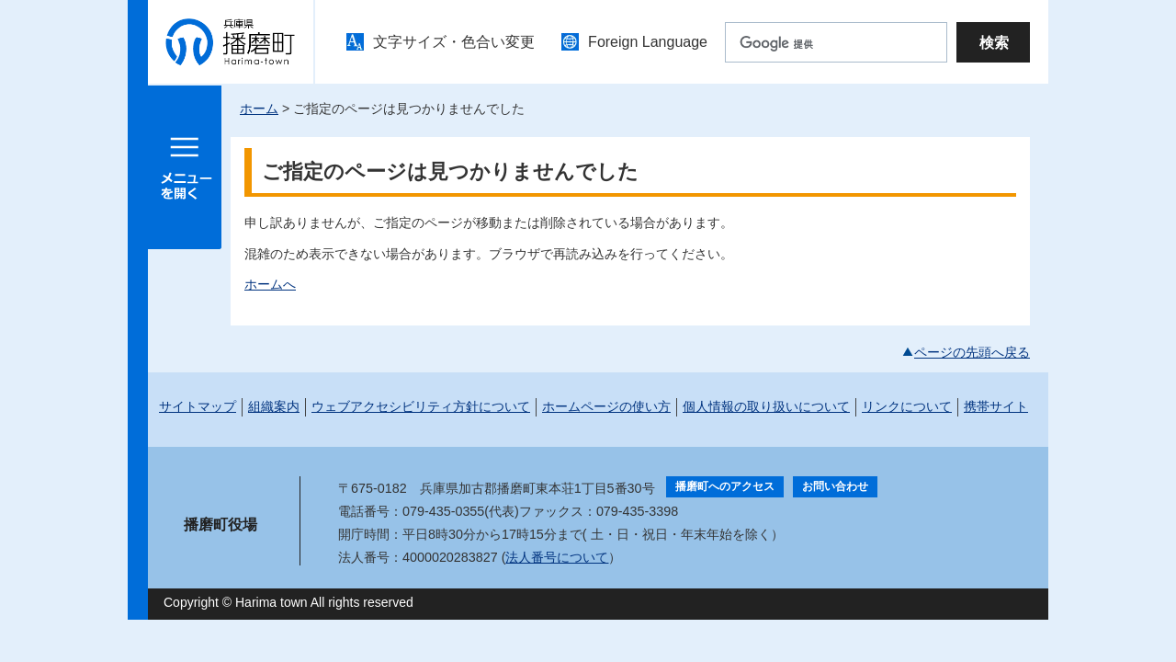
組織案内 (274, 406)
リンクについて (907, 406)
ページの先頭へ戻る (972, 352)
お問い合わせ (835, 486)
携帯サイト (996, 406)
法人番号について (556, 557)
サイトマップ (197, 406)
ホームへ (270, 284)
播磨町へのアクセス (725, 486)
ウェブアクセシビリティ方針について (420, 406)
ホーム (259, 108)
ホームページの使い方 (606, 406)
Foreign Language (647, 42)
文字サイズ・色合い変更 (454, 42)
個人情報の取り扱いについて (766, 406)
